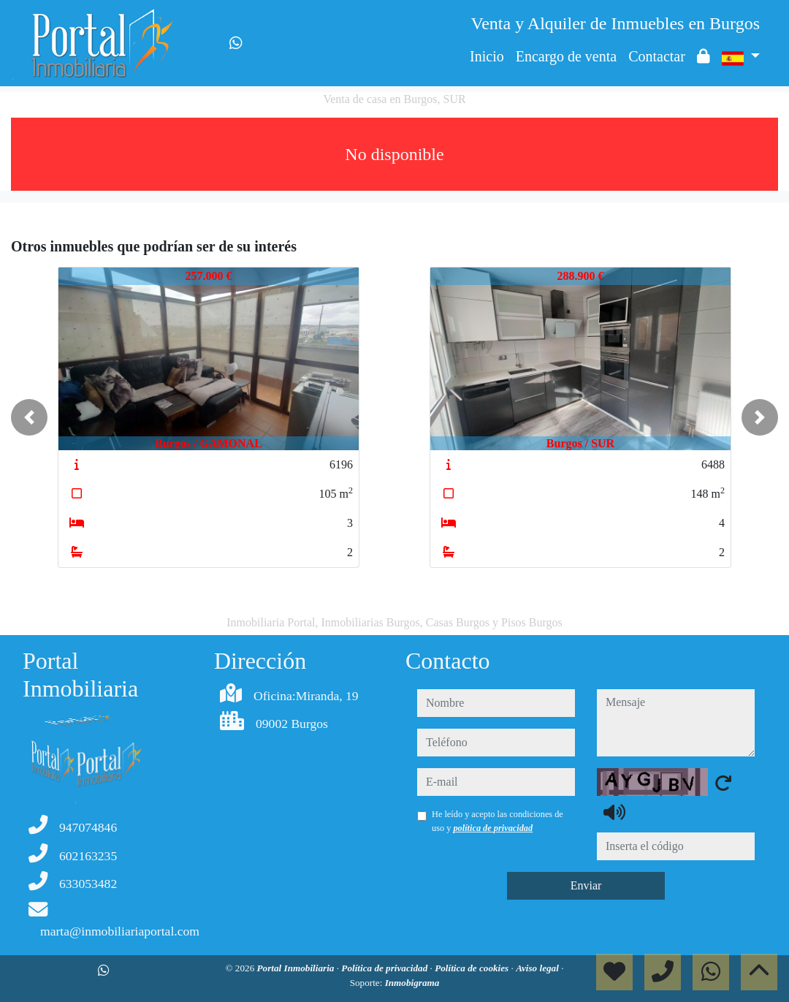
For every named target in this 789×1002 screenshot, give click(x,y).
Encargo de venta (566, 56)
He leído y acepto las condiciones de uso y (497, 820)
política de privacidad (493, 828)
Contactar (656, 56)
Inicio (487, 56)
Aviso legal (538, 968)
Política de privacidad (385, 968)
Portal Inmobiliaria (297, 968)
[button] (29, 417)
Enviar (586, 885)
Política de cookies (473, 968)
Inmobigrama (412, 982)
